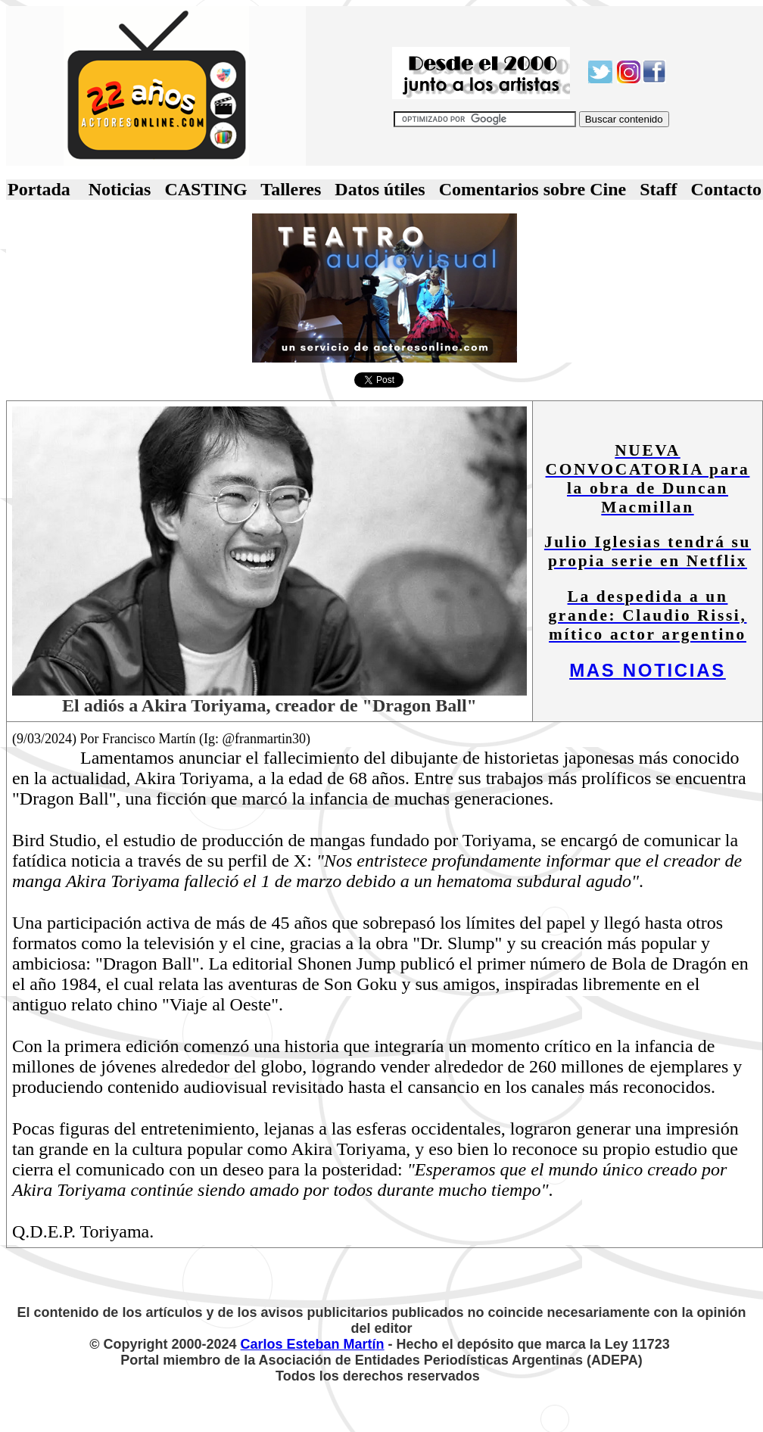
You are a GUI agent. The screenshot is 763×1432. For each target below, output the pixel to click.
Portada (39, 189)
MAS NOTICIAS (647, 670)
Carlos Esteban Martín (313, 1344)
